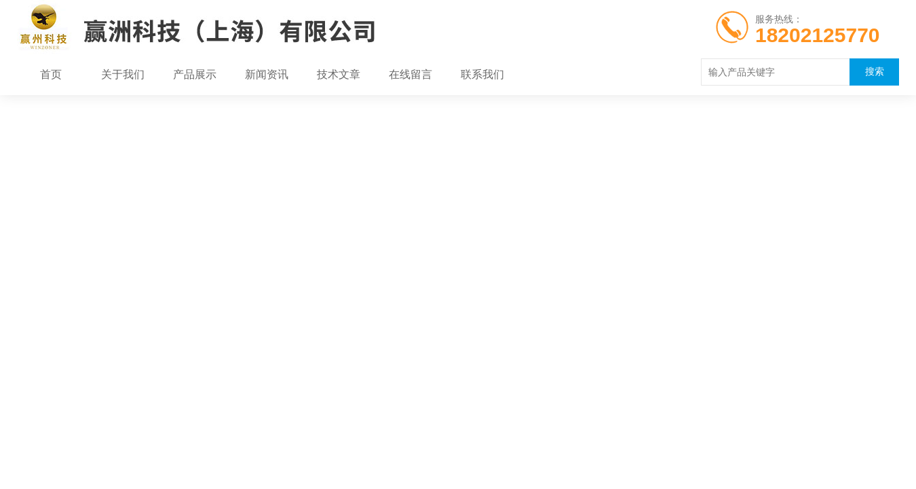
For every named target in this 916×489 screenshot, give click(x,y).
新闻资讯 (266, 75)
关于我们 (123, 75)
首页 (51, 75)
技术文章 (338, 75)
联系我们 (482, 75)
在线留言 (410, 75)
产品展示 (194, 75)
